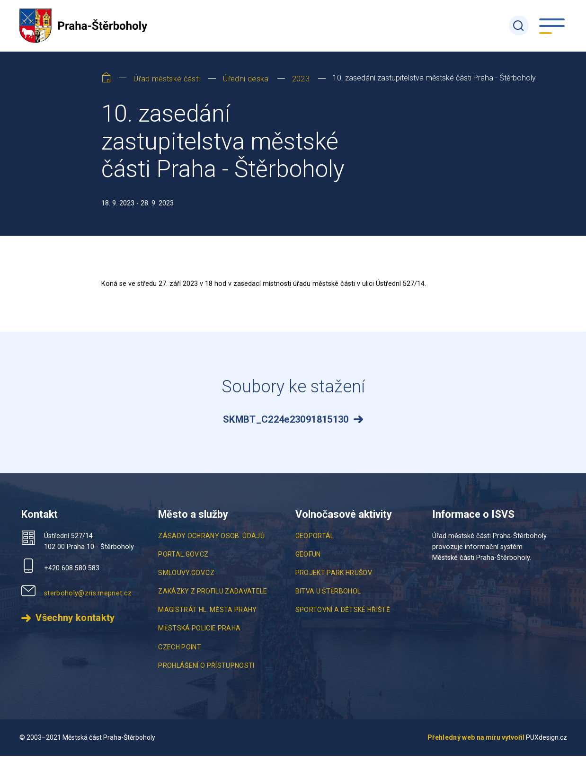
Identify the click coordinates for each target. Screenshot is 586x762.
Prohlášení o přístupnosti (206, 671)
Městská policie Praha (199, 634)
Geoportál (314, 542)
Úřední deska (245, 84)
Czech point (179, 653)
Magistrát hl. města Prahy (207, 616)
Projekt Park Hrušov (333, 579)
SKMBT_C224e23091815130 (285, 426)
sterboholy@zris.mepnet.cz (88, 599)
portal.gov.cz (183, 560)
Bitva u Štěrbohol (328, 598)
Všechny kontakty (75, 624)
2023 (301, 84)
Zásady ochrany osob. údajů (211, 542)
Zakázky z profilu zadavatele (212, 598)
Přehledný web (451, 743)
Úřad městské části (166, 84)
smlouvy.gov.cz (186, 579)
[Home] (106, 85)
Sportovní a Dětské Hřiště (343, 616)
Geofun (308, 560)
